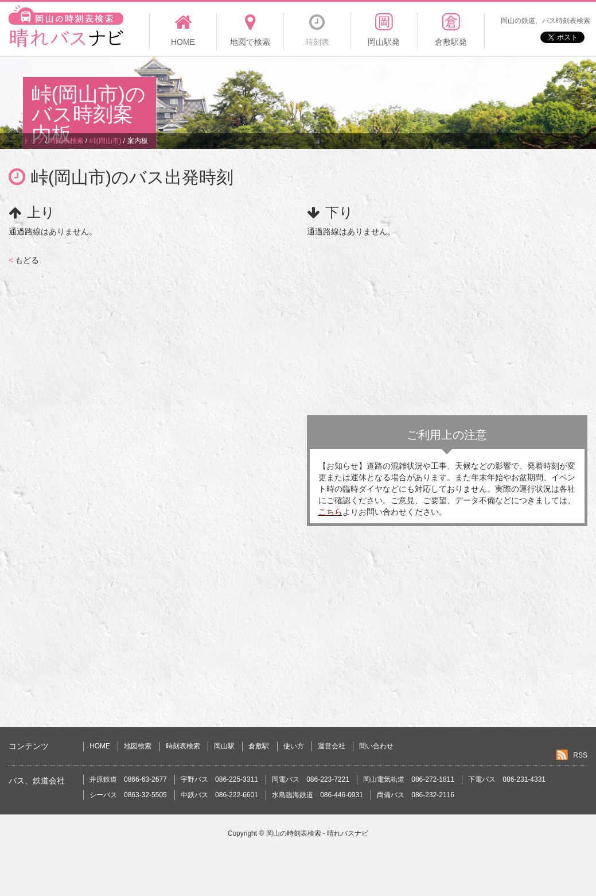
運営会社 (331, 746)
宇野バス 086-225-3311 (219, 779)
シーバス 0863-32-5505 (128, 795)
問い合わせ (376, 746)
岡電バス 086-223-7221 (310, 779)
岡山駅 (224, 746)
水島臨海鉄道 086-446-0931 (317, 795)
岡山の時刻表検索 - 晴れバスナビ (317, 833)
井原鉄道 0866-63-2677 (128, 779)
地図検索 (137, 746)
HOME (99, 746)
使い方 (293, 746)
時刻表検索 (183, 746)
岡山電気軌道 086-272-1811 (408, 779)
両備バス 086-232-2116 (415, 795)
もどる (24, 260)
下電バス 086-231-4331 (507, 779)
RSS (580, 755)
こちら (330, 511)
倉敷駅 (258, 746)
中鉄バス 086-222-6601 (219, 795)
